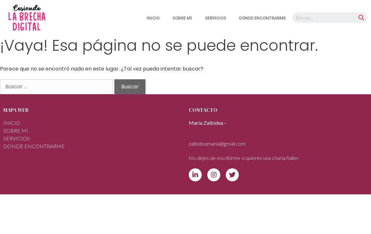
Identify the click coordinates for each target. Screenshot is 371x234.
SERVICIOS (215, 18)
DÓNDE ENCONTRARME (262, 18)
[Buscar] (361, 17)
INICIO (153, 18)
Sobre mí (182, 18)
